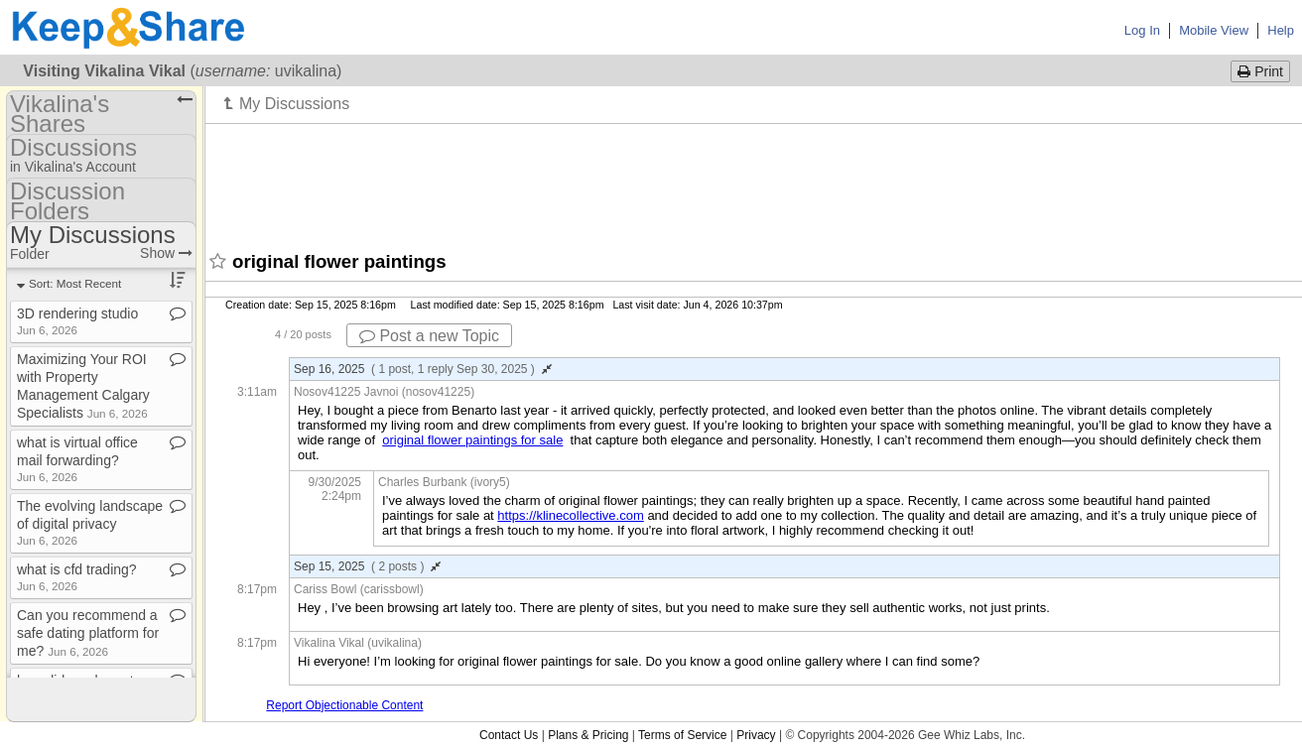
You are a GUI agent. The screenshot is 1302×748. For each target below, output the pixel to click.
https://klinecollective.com (570, 515)
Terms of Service (682, 735)
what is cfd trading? (77, 576)
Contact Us (508, 735)
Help (1280, 30)
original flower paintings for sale (472, 440)
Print (1260, 71)
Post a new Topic (429, 335)
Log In (1142, 30)
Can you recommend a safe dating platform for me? (88, 633)
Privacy (755, 735)
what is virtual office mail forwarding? (77, 459)
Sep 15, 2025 (367, 566)
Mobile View (1213, 30)
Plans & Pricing (588, 735)
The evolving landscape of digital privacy (90, 522)
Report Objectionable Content (344, 705)
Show (166, 253)
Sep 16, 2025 (423, 369)
